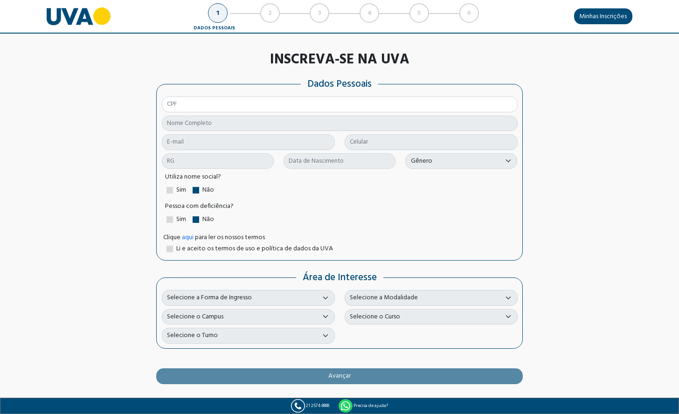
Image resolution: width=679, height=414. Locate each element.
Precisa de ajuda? (363, 406)
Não (208, 190)
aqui (188, 237)
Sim (181, 190)
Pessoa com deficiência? (199, 206)
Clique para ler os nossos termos (214, 237)
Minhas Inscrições (603, 16)
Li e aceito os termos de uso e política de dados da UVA (254, 249)
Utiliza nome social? (193, 177)
